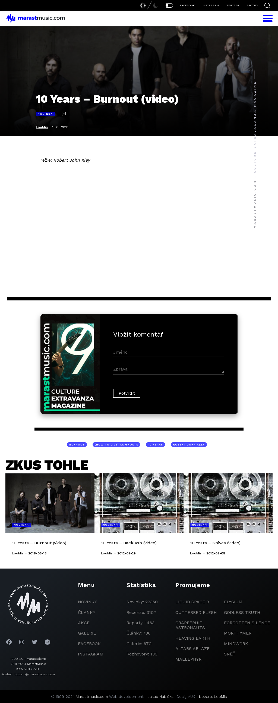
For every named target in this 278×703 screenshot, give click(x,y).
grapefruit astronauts (190, 625)
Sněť (229, 654)
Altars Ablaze (192, 648)
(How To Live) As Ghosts (116, 444)
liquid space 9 (192, 601)
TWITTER (232, 5)
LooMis (42, 127)
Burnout (77, 444)
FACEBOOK (187, 5)
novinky (87, 601)
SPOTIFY (252, 5)
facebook (89, 643)
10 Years (155, 444)
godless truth (242, 612)
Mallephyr (188, 659)
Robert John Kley (189, 444)
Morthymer (237, 633)
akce (84, 622)
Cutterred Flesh (196, 612)
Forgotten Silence (247, 622)
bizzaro (205, 696)
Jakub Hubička (160, 696)
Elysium (233, 601)
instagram (90, 654)
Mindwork (236, 643)
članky (86, 612)
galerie (87, 633)
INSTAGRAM (211, 5)
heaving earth (192, 638)
